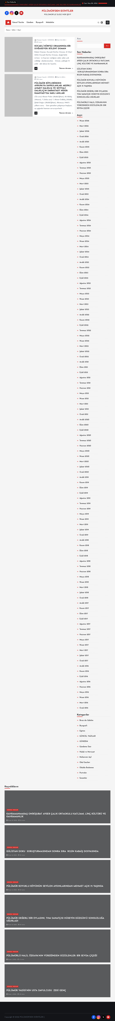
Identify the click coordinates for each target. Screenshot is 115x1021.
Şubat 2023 (84, 309)
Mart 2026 (84, 126)
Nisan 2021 (84, 399)
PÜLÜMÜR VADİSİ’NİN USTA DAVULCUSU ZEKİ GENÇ (36, 990)
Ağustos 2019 (85, 498)
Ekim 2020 (84, 425)
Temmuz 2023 (85, 288)
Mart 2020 (84, 462)
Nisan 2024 (84, 241)
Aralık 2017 (84, 603)
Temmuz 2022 (85, 330)
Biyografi (40, 22)
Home (8, 30)
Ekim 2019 (84, 488)
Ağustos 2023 (85, 283)
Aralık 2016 (84, 666)
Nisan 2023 (84, 299)
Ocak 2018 (84, 598)
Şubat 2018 (84, 593)
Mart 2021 (84, 404)
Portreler (83, 773)
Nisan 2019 (84, 519)
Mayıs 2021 (84, 393)
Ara (79, 39)
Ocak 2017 (84, 661)
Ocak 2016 (84, 708)
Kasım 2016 (84, 671)
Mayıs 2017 (84, 640)
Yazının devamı (66, 68)
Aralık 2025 (84, 142)
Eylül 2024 (84, 215)
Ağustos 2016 (85, 682)
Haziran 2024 (85, 231)
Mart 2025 (84, 184)
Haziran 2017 (85, 635)
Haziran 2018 (85, 572)
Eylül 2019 (84, 493)
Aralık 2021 (84, 362)
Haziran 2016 (85, 687)
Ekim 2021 (84, 367)
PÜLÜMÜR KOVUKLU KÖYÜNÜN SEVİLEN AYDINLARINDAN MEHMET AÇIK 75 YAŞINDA (93, 83)
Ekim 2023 (84, 273)
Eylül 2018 (84, 556)
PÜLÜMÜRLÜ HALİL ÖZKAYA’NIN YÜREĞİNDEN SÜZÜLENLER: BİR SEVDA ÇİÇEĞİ (92, 105)
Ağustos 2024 (85, 220)
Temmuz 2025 (85, 168)
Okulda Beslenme (87, 768)
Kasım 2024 (84, 205)
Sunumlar (83, 778)
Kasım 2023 (84, 268)
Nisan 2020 (84, 456)
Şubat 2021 (84, 409)
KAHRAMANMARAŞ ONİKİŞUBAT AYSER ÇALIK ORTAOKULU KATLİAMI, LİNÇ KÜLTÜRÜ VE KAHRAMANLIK (43, 4)
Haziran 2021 (85, 388)
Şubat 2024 (84, 252)
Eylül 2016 (84, 676)
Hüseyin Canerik (40, 40)
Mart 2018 (84, 587)
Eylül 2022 (84, 325)
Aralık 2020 (84, 420)
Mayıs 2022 (84, 336)
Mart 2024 (84, 247)
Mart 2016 (84, 703)
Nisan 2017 (84, 645)
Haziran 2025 (85, 173)
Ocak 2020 (84, 472)
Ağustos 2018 (85, 561)
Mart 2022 (84, 346)
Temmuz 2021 (85, 383)
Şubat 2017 (84, 655)
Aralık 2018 (84, 540)
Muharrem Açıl (85, 757)
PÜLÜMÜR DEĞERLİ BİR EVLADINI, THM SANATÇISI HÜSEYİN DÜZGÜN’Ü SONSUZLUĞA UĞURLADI (93, 94)
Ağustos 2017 (85, 624)
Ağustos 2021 (85, 378)
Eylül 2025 (84, 157)
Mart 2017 (84, 650)
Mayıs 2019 (84, 514)
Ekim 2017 (84, 614)
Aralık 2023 (84, 262)
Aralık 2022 (84, 315)
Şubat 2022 (84, 351)
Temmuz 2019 (85, 503)
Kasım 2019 (84, 482)
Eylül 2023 (84, 278)
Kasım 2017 (84, 608)
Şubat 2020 (84, 467)
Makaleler (50, 22)
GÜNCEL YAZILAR (88, 736)
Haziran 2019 (85, 509)
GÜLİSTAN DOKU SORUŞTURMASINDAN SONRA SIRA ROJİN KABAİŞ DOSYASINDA (93, 72)
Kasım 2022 (84, 320)
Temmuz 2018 (85, 566)
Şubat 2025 (84, 189)
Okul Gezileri (85, 762)
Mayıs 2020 (84, 451)
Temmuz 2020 (85, 441)
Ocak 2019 (84, 535)
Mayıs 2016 (84, 692)
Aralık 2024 (84, 199)
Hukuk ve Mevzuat (87, 752)
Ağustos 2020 (85, 435)
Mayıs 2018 (84, 577)
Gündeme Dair (85, 747)
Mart (19, 30)
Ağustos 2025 (85, 163)
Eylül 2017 (84, 619)
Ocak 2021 (84, 414)
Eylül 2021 (84, 372)
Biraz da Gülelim (86, 720)
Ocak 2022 (84, 357)
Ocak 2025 (84, 194)
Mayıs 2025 (84, 178)
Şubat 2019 (84, 530)
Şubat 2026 (84, 131)
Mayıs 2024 (84, 236)
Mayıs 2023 (84, 294)
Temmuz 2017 (85, 629)
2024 (13, 30)
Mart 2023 (84, 304)
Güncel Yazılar (18, 22)
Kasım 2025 (84, 147)
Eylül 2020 (84, 430)
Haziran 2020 (85, 446)
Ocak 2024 (84, 257)
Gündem (30, 22)
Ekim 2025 (84, 152)
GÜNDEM (51, 40)
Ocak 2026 (84, 137)
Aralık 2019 (84, 477)
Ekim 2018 (84, 551)
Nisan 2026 (84, 121)
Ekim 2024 (84, 210)
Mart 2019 (84, 524)
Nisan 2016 (84, 697)
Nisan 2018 (84, 582)
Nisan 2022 (84, 341)
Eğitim (82, 731)
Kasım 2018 (84, 545)
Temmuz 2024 (85, 226)
